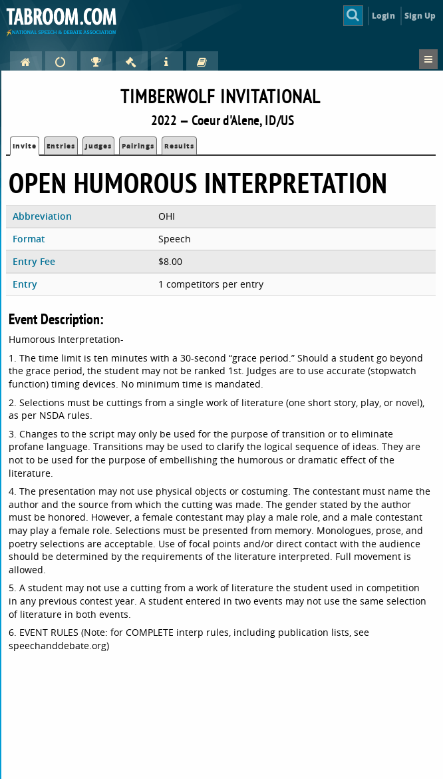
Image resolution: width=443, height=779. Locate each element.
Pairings (138, 145)
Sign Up (420, 15)
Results (179, 145)
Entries (61, 145)
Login (383, 15)
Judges (98, 145)
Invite (25, 145)
